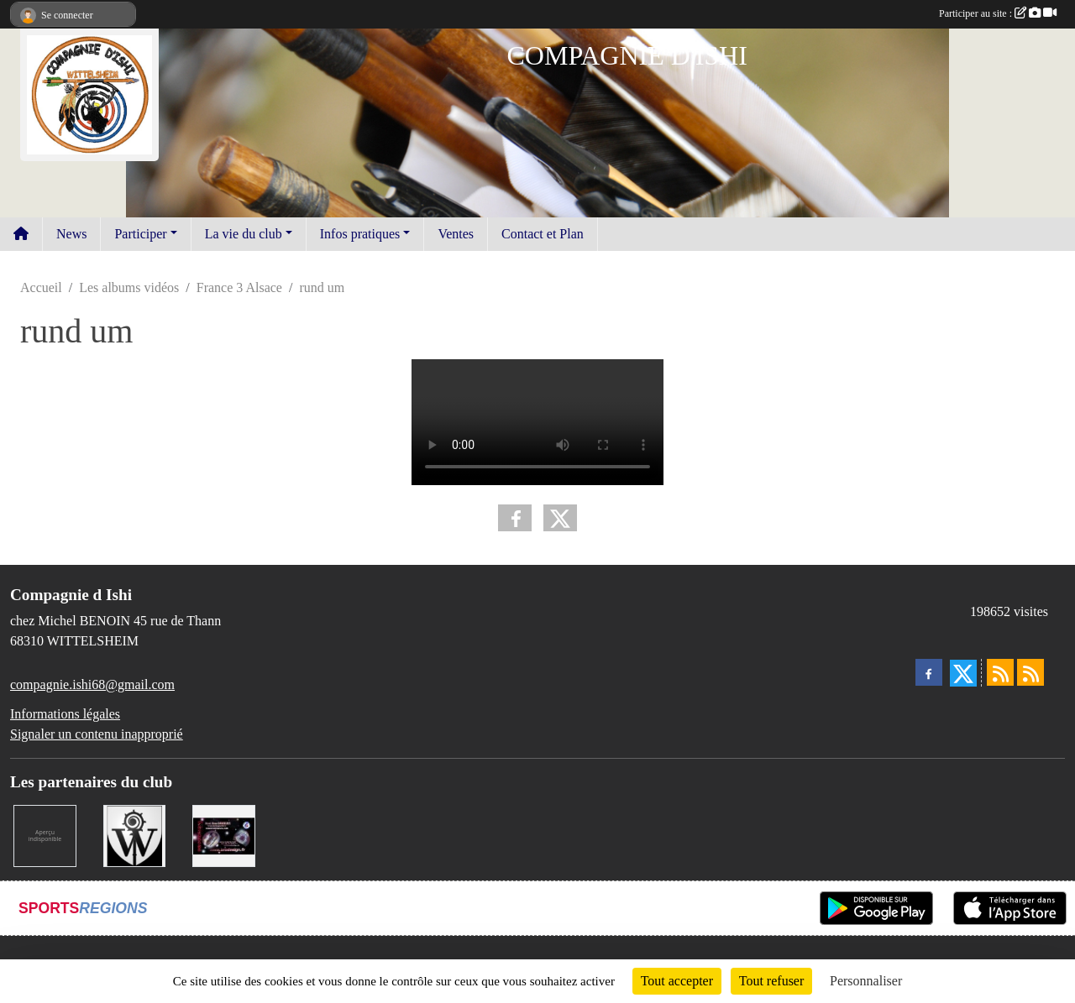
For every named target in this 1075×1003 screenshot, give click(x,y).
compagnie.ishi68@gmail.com (92, 684)
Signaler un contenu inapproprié (96, 734)
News (71, 234)
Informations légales (65, 714)
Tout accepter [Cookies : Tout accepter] (677, 981)
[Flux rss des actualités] (1000, 672)
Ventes (456, 234)
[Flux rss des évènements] (1030, 672)
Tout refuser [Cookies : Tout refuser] (772, 981)
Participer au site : (998, 13)
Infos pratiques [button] (360, 234)
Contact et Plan (542, 234)
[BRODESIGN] (223, 835)
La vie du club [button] (243, 234)
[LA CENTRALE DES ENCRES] (44, 835)
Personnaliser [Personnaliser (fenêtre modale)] (866, 981)
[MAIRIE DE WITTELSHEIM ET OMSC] (134, 835)
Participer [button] (140, 234)
